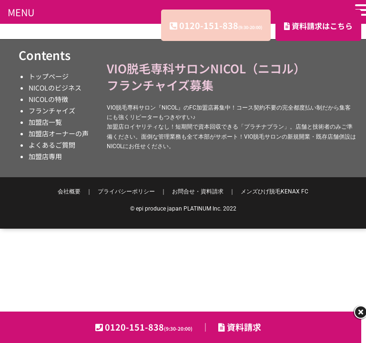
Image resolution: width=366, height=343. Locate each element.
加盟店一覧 (45, 122)
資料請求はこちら (318, 25)
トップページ (49, 76)
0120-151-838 (220, 25)
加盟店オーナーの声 (59, 133)
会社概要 (69, 191)
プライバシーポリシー (126, 191)
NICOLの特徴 (48, 99)
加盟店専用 (45, 156)
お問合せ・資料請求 (198, 191)
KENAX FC (274, 191)
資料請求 (239, 327)
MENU (21, 12)
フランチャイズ (52, 110)
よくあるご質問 (52, 145)
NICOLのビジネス (55, 87)
